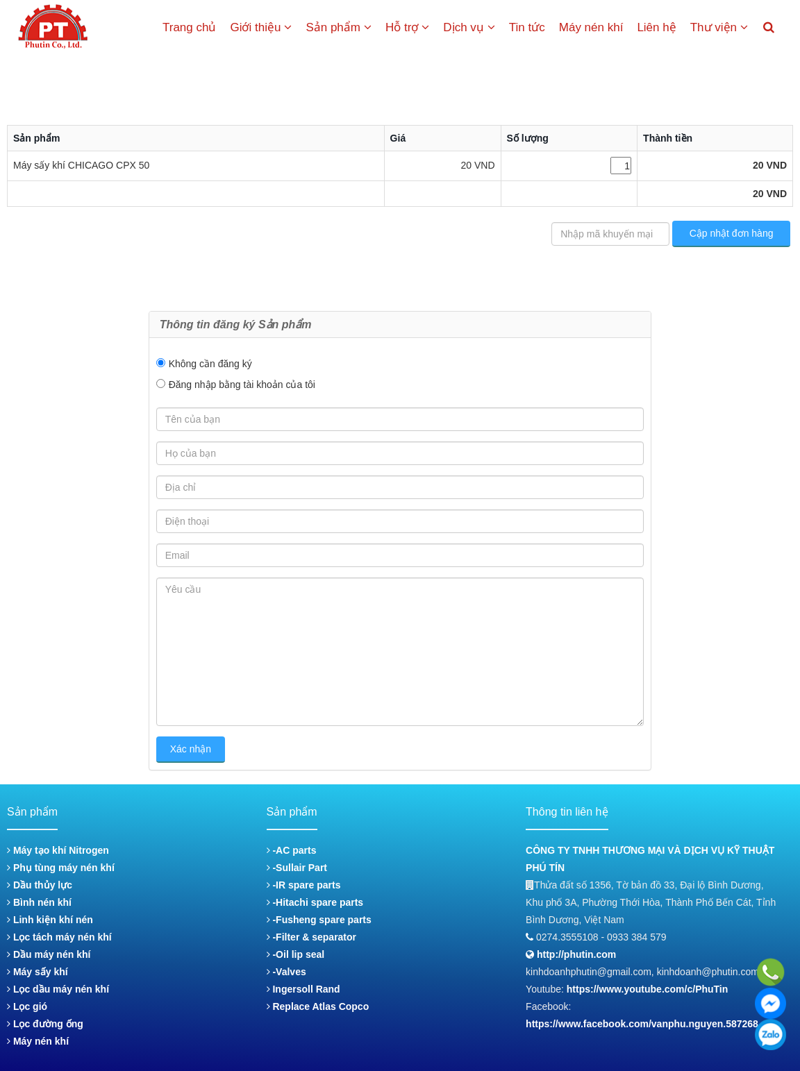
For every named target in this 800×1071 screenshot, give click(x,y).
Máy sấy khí (37, 971)
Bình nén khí (39, 902)
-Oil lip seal (296, 954)
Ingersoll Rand (303, 989)
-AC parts (292, 850)
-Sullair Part (297, 867)
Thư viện (719, 27)
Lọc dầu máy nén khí (58, 989)
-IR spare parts (304, 885)
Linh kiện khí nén (50, 919)
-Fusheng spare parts (319, 919)
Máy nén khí (591, 27)
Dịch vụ (468, 27)
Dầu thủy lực (39, 885)
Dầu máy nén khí (48, 954)
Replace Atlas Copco (318, 1006)
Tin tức (527, 27)
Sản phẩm (339, 27)
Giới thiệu (261, 27)
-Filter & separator (311, 937)
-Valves (286, 971)
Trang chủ (189, 27)
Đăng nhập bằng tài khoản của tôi (242, 384)
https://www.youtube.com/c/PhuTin (647, 989)
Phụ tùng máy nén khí (61, 867)
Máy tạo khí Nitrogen (58, 850)
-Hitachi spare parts (315, 902)
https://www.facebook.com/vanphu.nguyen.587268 (642, 1023)
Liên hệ (656, 27)
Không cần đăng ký (210, 363)
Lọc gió (27, 1006)
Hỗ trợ (407, 27)
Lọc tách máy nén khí (59, 937)
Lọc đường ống (45, 1023)
